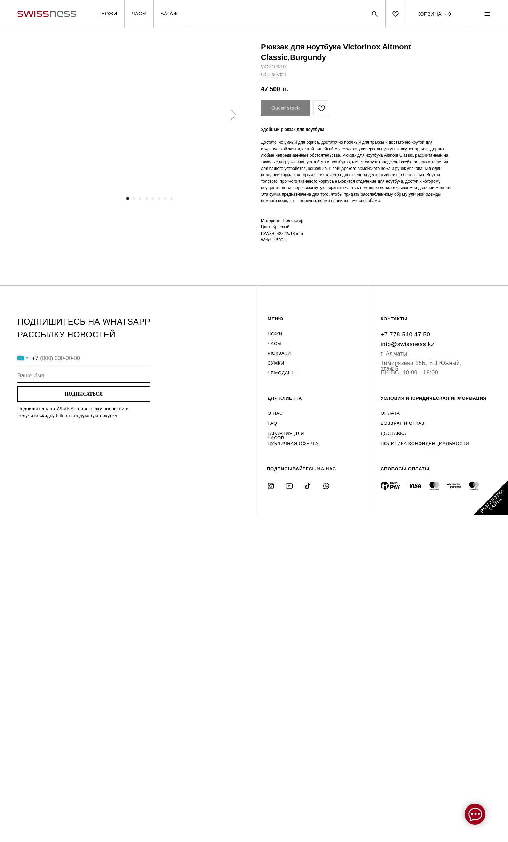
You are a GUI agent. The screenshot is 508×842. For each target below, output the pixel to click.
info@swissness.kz (407, 344)
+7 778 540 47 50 (405, 334)
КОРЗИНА (429, 13)
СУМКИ (276, 363)
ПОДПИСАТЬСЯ (84, 394)
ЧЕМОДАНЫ (282, 372)
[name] (83, 376)
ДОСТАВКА (393, 433)
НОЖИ (275, 333)
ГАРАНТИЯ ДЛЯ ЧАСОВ (286, 436)
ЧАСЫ (274, 343)
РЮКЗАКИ (279, 353)
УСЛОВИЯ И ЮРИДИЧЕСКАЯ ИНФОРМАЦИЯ (434, 398)
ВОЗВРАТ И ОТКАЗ (402, 423)
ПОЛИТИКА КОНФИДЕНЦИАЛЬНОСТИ (425, 443)
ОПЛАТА (390, 413)
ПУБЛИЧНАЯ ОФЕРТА (293, 443)
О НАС (275, 413)
